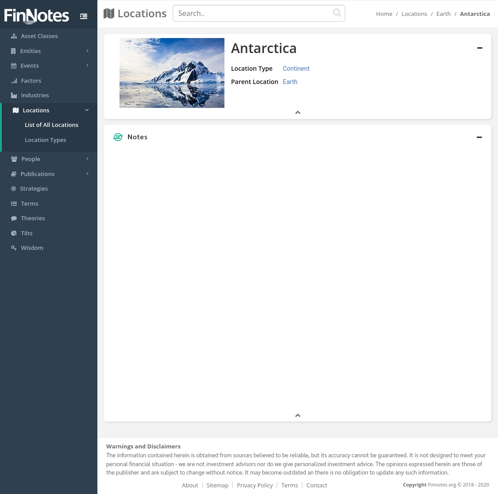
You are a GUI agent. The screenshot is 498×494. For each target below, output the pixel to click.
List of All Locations (51, 125)
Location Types (45, 140)
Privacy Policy (255, 485)
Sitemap (218, 485)
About (190, 485)
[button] (298, 136)
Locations (414, 14)
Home (384, 14)
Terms (289, 485)
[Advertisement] (441, 278)
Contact (316, 485)
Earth (443, 14)
